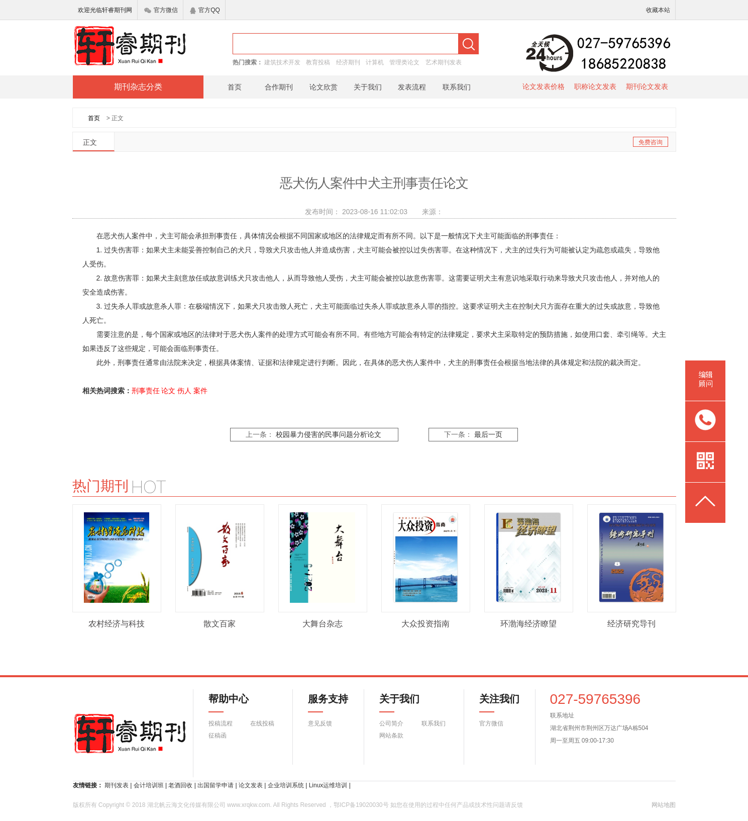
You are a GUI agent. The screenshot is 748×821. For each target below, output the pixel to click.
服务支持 (322, 702)
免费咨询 (650, 142)
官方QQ (205, 10)
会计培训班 (149, 785)
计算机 (375, 62)
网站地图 (664, 804)
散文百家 (219, 623)
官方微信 (161, 10)
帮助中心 (228, 702)
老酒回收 (180, 785)
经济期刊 (348, 62)
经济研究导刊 (631, 623)
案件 (200, 391)
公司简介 (391, 723)
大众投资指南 (425, 623)
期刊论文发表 (647, 86)
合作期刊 (279, 87)
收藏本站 (658, 10)
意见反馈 (320, 723)
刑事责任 (146, 391)
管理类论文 (404, 62)
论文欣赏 (323, 87)
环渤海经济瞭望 (528, 623)
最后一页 (488, 434)
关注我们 (493, 702)
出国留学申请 (215, 785)
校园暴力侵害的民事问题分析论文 (328, 434)
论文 (168, 391)
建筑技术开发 (282, 62)
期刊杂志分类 (138, 86)
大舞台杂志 (322, 623)
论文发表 (251, 785)
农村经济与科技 (116, 623)
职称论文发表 (595, 86)
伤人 (184, 391)
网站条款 (391, 735)
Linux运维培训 (328, 785)
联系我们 (457, 87)
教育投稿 (318, 62)
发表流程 (412, 87)
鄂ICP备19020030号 (361, 804)
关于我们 (368, 87)
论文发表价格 (543, 86)
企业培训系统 (286, 785)
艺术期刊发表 (443, 62)
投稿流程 (220, 723)
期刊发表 (116, 785)
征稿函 (217, 735)
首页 (235, 87)
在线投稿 (262, 723)
